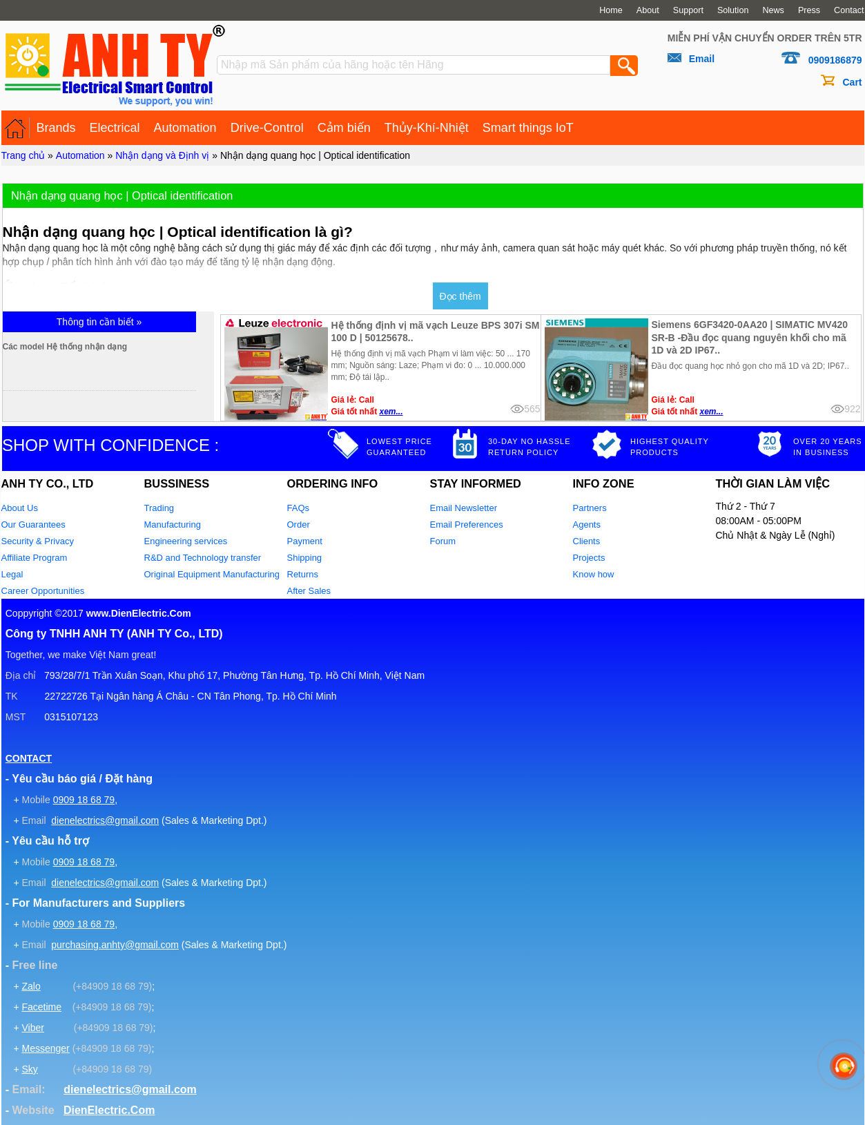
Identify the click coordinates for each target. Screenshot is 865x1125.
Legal (12, 574)
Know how (593, 574)
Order (298, 524)
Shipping (304, 557)
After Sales (309, 591)
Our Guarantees (33, 524)
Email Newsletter (464, 508)
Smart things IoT (528, 128)
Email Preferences (466, 524)
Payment (304, 541)
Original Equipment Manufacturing (212, 574)
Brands (56, 128)
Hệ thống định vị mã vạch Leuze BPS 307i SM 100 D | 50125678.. (435, 331)
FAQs (298, 508)
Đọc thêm (460, 296)
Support (688, 10)
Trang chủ (23, 155)
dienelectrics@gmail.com (105, 820)
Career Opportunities (43, 591)
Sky (29, 1069)
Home (611, 10)
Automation (185, 128)
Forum (443, 541)
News (773, 10)
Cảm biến (344, 128)
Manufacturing (172, 524)
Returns (303, 574)
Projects (589, 557)
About (647, 10)
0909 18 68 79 (84, 799)
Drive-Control (267, 128)
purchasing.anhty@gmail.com (115, 944)
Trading (159, 508)
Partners (590, 508)
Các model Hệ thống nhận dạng (123, 347)
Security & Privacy (37, 541)
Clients (587, 541)
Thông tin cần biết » (99, 321)
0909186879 (835, 60)
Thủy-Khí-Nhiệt (427, 128)
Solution (733, 10)
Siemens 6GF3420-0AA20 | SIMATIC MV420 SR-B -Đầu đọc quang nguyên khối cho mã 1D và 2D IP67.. (750, 337)
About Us (19, 508)
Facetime (41, 1006)
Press (809, 10)
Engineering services (186, 541)
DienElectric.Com (109, 1110)
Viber (32, 1027)
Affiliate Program (34, 557)
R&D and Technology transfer (203, 557)
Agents (587, 524)
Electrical (115, 128)
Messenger (45, 1048)
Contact (849, 10)
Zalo (30, 986)
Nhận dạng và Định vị (162, 155)
